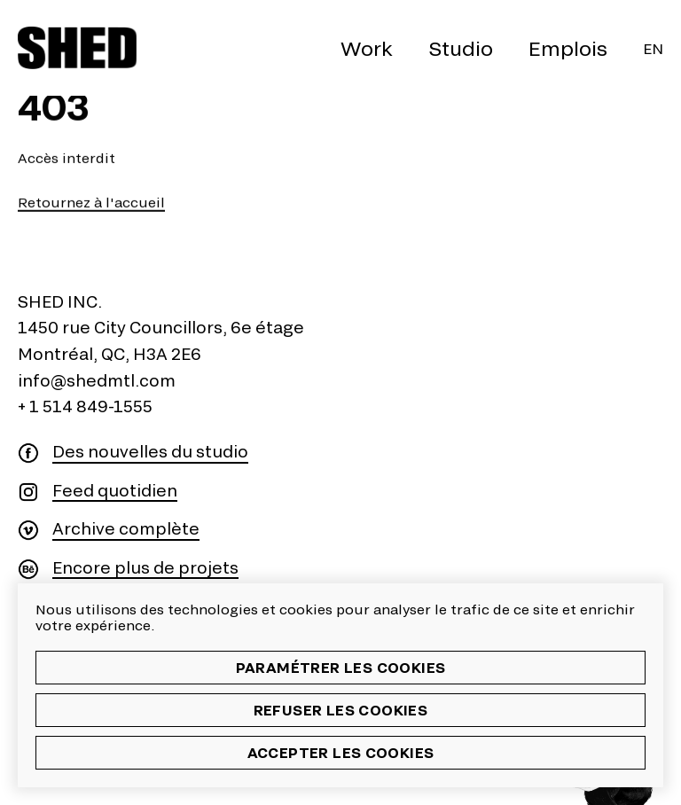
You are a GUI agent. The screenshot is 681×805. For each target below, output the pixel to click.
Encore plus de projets (145, 568)
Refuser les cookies (341, 709)
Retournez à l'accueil (91, 202)
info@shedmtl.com (97, 380)
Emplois (567, 47)
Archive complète (126, 529)
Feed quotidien (114, 490)
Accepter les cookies (340, 752)
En (653, 48)
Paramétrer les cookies (341, 667)
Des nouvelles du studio (150, 451)
